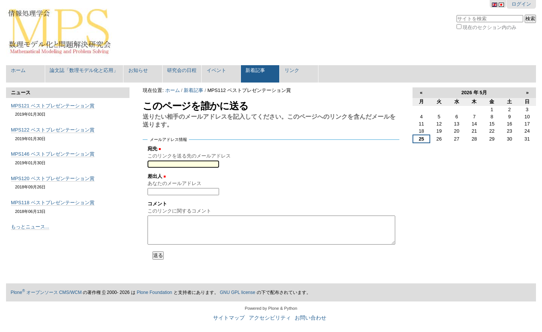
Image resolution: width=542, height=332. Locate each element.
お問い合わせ (310, 318)
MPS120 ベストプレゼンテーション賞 (52, 178)
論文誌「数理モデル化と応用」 (84, 70)
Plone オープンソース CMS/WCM (46, 292)
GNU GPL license (237, 292)
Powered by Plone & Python (271, 308)
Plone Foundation (154, 292)
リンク (292, 70)
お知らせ (138, 70)
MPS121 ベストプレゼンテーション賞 (52, 106)
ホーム (18, 70)
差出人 (155, 176)
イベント (216, 70)
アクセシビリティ (270, 318)
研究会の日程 (181, 70)
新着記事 (255, 70)
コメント (157, 204)
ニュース (20, 92)
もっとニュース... (30, 226)
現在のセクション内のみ (489, 27)
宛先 (152, 148)
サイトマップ (229, 318)
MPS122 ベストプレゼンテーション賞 (52, 130)
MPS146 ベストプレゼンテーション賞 (52, 154)
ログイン (521, 4)
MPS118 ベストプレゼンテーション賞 (52, 202)
